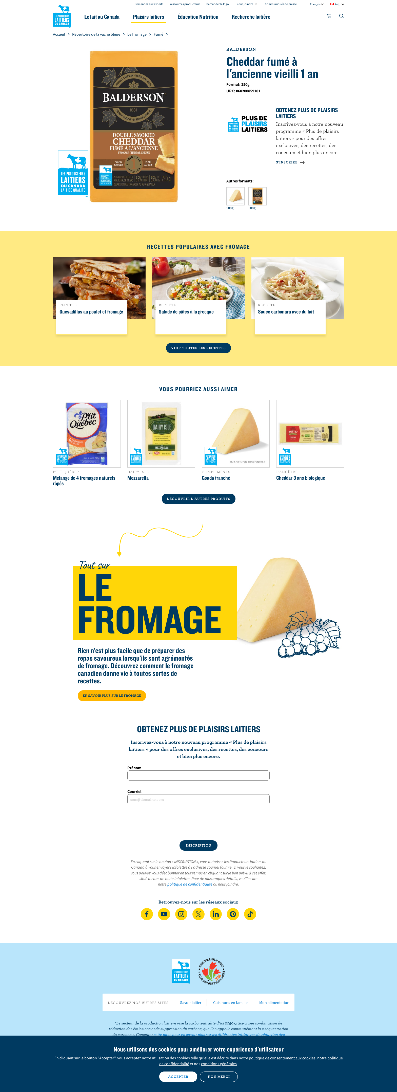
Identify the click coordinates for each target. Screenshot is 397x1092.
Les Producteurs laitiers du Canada (62, 15)
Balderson (241, 49)
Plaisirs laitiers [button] (148, 16)
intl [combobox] (337, 4)
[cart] (329, 17)
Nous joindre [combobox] (244, 4)
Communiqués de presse (281, 4)
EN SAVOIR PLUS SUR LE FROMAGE (112, 696)
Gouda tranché (216, 477)
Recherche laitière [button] (251, 16)
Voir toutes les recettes (198, 348)
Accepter (178, 1077)
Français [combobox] (315, 4)
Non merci (219, 1077)
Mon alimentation (274, 1002)
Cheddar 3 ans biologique (300, 477)
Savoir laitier (191, 1002)
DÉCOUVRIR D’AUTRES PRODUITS (198, 499)
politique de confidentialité (189, 884)
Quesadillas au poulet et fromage (91, 312)
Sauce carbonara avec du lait (286, 312)
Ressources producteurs (184, 4)
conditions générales (219, 1063)
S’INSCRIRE (290, 162)
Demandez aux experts (149, 4)
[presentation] (198, 822)
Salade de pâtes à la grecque (186, 312)
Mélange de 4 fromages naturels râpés (84, 480)
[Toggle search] (342, 17)
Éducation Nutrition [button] (198, 16)
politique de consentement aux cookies (282, 1057)
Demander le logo (217, 4)
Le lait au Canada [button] (102, 16)
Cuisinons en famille (230, 1002)
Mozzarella (138, 477)
